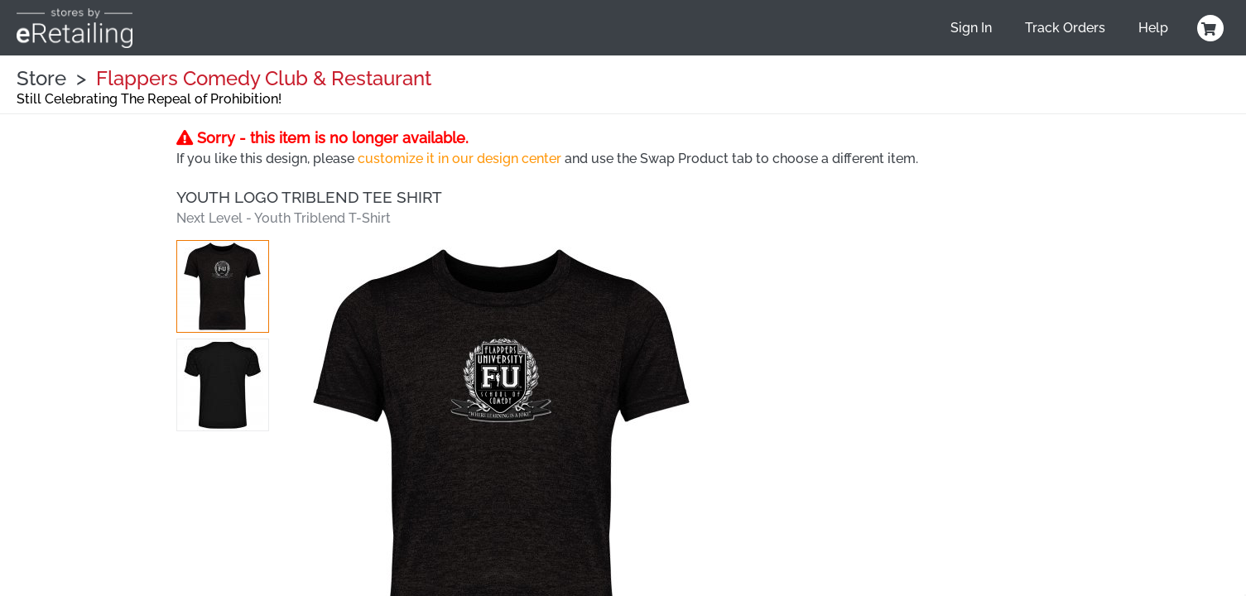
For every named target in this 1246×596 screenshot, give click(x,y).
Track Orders (1065, 28)
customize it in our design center (459, 158)
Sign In (971, 28)
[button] (222, 286)
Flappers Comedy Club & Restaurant (263, 78)
